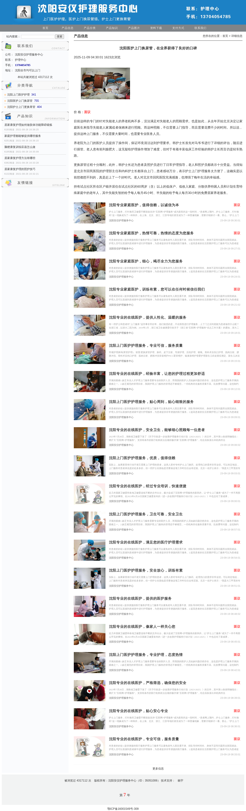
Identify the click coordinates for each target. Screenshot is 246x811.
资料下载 (156, 28)
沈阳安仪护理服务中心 (121, 220)
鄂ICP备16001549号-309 (123, 808)
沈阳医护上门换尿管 (20, 100)
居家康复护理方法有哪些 (19, 158)
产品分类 (90, 28)
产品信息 (68, 28)
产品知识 (112, 28)
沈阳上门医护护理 (18, 94)
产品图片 (134, 28)
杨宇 (180, 780)
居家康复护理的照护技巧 (19, 169)
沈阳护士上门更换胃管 (21, 106)
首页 (45, 28)
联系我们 (200, 28)
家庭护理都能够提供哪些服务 (22, 135)
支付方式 (178, 28)
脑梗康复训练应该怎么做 (19, 146)
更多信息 (158, 768)
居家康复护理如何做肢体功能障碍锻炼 (28, 124)
